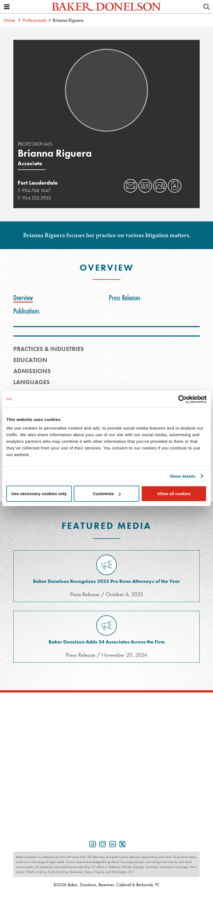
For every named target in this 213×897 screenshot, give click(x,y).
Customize (107, 493)
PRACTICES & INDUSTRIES (48, 349)
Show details (183, 476)
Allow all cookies (174, 493)
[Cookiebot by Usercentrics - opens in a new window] (182, 399)
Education (30, 360)
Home (9, 20)
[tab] (24, 297)
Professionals (34, 20)
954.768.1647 (36, 190)
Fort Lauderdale (38, 182)
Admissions (32, 371)
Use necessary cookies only (39, 493)
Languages (31, 382)
